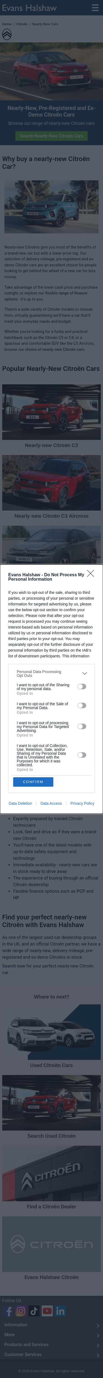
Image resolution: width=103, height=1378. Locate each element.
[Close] (92, 575)
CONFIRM (33, 782)
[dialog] (51, 689)
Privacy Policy (82, 803)
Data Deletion (20, 803)
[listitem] (51, 673)
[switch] (81, 686)
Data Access (51, 803)
